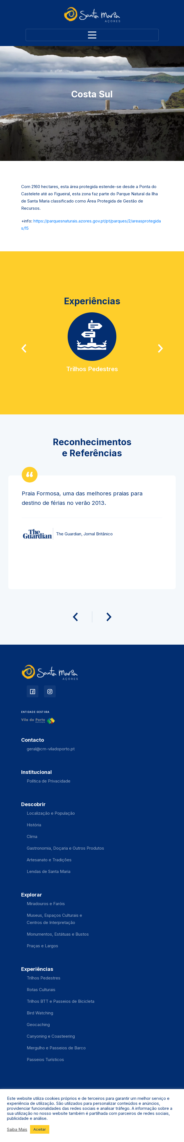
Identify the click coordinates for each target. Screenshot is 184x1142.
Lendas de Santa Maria (48, 871)
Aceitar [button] (39, 1129)
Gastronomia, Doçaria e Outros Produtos (65, 848)
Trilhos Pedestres (43, 978)
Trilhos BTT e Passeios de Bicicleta (60, 1001)
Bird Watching (40, 1013)
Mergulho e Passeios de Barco (56, 1047)
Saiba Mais (17, 1129)
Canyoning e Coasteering (51, 1036)
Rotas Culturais (41, 989)
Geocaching (38, 1024)
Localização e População (51, 813)
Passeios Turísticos (45, 1059)
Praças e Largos (42, 945)
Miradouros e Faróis (46, 903)
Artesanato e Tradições (49, 859)
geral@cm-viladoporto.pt (51, 748)
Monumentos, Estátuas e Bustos (58, 934)
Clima (32, 836)
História (34, 824)
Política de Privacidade (48, 781)
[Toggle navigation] (92, 35)
